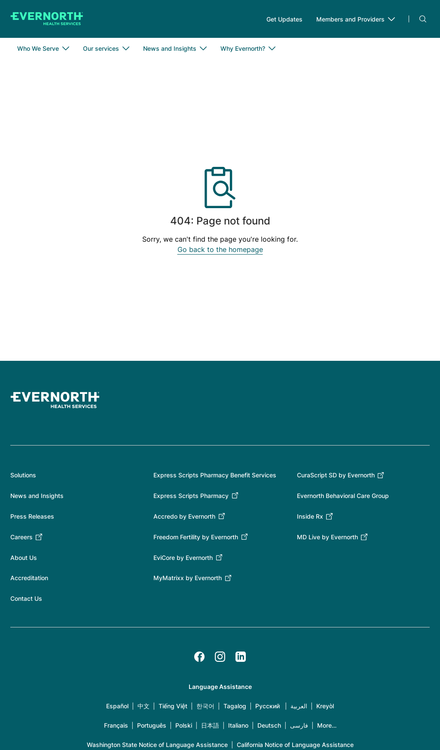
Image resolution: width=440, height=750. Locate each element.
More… (326, 725)
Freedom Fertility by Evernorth (195, 537)
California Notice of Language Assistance (295, 744)
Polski (183, 725)
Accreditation (29, 577)
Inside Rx (310, 516)
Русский (267, 706)
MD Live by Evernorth (327, 537)
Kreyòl (325, 706)
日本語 (210, 725)
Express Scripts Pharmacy (191, 495)
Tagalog (234, 706)
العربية (298, 706)
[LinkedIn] (240, 657)
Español (117, 706)
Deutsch (269, 725)
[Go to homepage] (46, 19)
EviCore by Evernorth (183, 557)
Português (151, 725)
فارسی (299, 725)
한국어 (205, 706)
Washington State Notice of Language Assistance (157, 744)
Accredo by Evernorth (184, 516)
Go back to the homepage (220, 249)
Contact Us (26, 598)
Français (116, 725)
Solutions (23, 475)
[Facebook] (199, 657)
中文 (144, 706)
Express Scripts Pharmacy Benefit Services (214, 475)
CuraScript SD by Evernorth (336, 475)
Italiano (238, 725)
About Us (23, 557)
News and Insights (37, 495)
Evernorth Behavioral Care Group (343, 495)
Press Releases (32, 516)
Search (423, 19)
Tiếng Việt (173, 706)
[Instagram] (220, 657)
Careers (21, 537)
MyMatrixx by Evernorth (187, 577)
